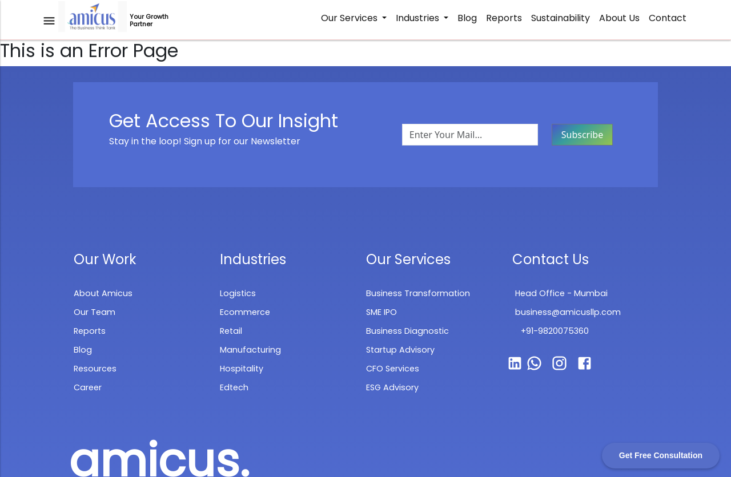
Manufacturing (250, 349)
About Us (619, 18)
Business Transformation (418, 293)
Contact (667, 18)
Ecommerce (245, 312)
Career (88, 387)
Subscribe (582, 134)
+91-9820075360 (555, 331)
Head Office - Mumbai (561, 293)
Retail (231, 331)
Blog (467, 18)
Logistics (238, 293)
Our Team (94, 312)
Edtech (234, 387)
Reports (504, 18)
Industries (418, 18)
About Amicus (103, 293)
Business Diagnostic (407, 331)
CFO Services (392, 368)
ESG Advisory (392, 387)
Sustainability (560, 18)
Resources (95, 368)
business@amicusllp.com (568, 312)
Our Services (350, 18)
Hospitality (241, 368)
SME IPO (381, 312)
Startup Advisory (400, 349)
